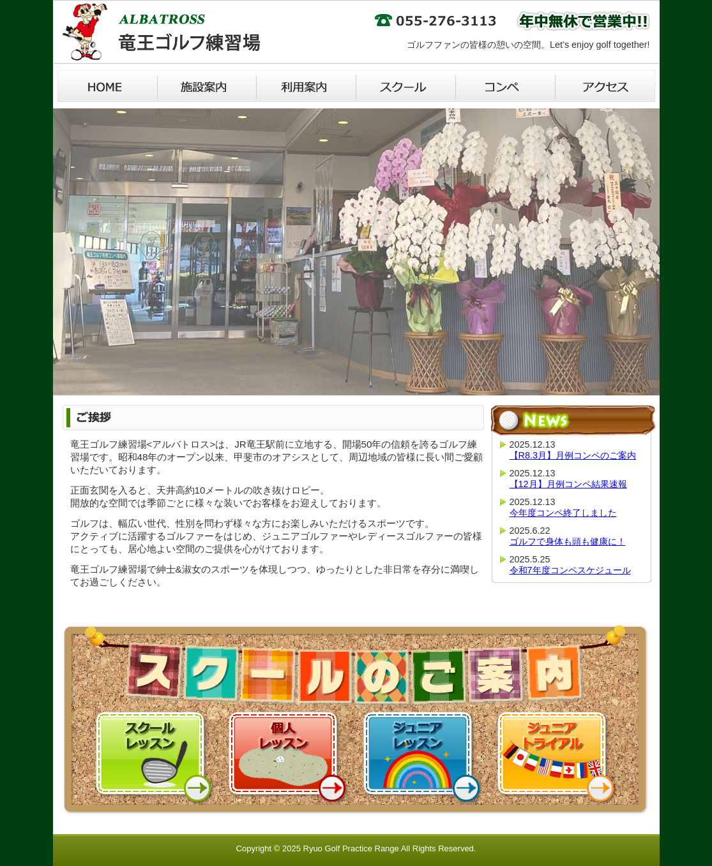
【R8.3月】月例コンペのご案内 (573, 455)
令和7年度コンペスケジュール (570, 570)
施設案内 (207, 86)
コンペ (506, 86)
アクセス (605, 86)
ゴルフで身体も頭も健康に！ (568, 541)
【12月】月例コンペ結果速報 (568, 484)
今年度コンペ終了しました (563, 513)
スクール (406, 86)
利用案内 (306, 86)
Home (107, 86)
